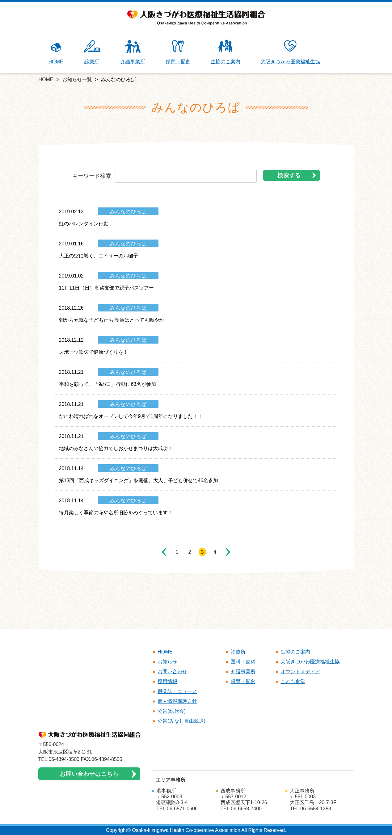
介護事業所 (132, 52)
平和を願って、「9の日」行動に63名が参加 (107, 384)
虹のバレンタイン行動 (83, 223)
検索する (289, 175)
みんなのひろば (128, 211)
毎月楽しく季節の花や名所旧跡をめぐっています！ (116, 512)
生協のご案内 (225, 52)
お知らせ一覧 (77, 79)
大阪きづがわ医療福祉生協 (290, 52)
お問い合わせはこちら (89, 774)
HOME (55, 52)
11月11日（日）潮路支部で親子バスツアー (106, 287)
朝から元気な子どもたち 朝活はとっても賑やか (111, 320)
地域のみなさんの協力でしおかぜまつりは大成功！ (116, 448)
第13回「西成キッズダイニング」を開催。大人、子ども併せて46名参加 (138, 480)
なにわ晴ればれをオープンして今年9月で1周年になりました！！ (131, 416)
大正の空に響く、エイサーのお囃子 (98, 255)
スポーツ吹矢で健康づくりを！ (93, 352)
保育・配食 (178, 52)
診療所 (92, 52)
